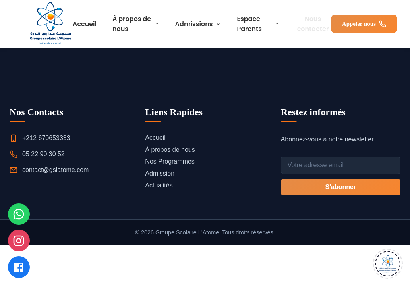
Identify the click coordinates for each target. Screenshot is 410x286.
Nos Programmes (169, 161)
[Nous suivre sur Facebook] (20, 266)
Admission (159, 173)
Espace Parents (258, 23)
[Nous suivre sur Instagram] (20, 237)
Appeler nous (364, 23)
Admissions (198, 24)
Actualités (158, 185)
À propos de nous (135, 23)
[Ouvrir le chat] (387, 263)
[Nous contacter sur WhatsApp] (20, 209)
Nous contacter (313, 23)
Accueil (85, 24)
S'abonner (340, 187)
